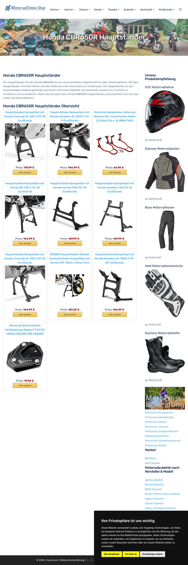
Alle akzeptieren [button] (112, 554)
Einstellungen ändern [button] (152, 554)
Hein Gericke (152, 463)
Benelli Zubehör (154, 484)
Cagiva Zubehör (154, 498)
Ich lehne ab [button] (131, 554)
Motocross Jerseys (156, 426)
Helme (57, 9)
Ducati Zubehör (154, 503)
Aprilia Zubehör (154, 479)
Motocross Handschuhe (159, 417)
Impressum (52, 560)
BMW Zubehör (153, 489)
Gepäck (115, 9)
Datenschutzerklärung (72, 560)
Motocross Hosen (155, 421)
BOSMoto (150, 458)
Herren (71, 9)
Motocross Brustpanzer (159, 412)
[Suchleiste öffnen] (180, 9)
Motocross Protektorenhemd (162, 440)
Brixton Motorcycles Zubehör (162, 493)
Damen (86, 9)
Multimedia (168, 9)
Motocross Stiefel (156, 445)
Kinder (101, 9)
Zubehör (132, 9)
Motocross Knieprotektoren (161, 431)
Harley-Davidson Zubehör (160, 508)
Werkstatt (149, 9)
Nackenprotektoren (157, 436)
